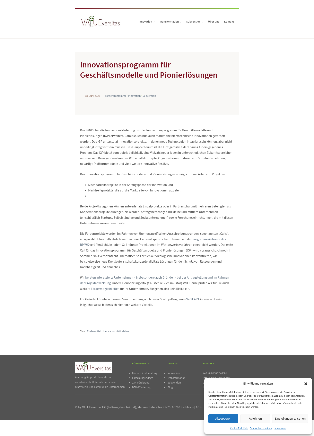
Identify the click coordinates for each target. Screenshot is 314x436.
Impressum (280, 428)
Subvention (149, 96)
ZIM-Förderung (140, 383)
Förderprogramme (115, 96)
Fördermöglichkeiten (105, 289)
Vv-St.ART (192, 299)
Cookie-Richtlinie (239, 428)
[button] (306, 384)
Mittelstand (123, 331)
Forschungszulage (142, 378)
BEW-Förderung (141, 387)
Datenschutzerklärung (261, 428)
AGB (198, 407)
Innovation (134, 96)
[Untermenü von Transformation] (180, 22)
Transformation (176, 378)
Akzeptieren (223, 418)
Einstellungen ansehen (290, 418)
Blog (170, 387)
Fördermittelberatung (144, 373)
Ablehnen (255, 418)
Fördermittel (94, 331)
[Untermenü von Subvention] (202, 22)
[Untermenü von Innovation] (154, 22)
